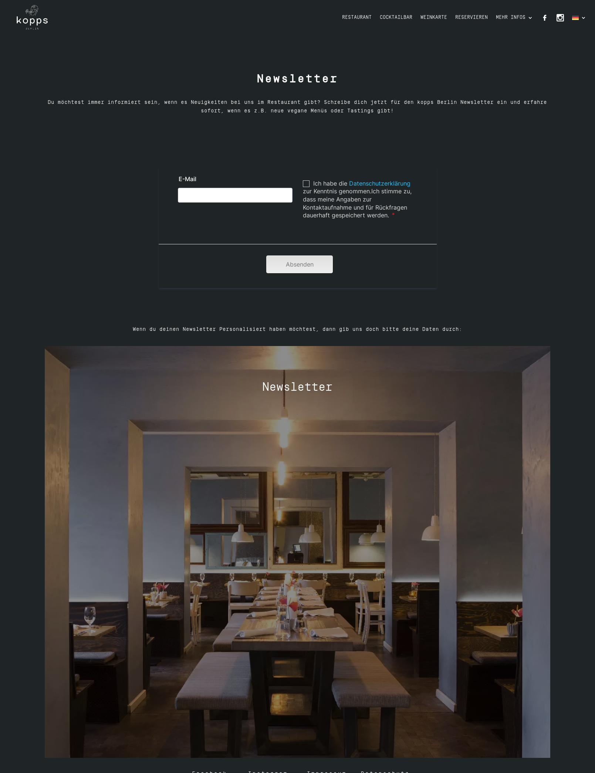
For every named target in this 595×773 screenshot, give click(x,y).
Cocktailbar (396, 17)
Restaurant (357, 17)
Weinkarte (433, 17)
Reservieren (471, 17)
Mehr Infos (510, 17)
